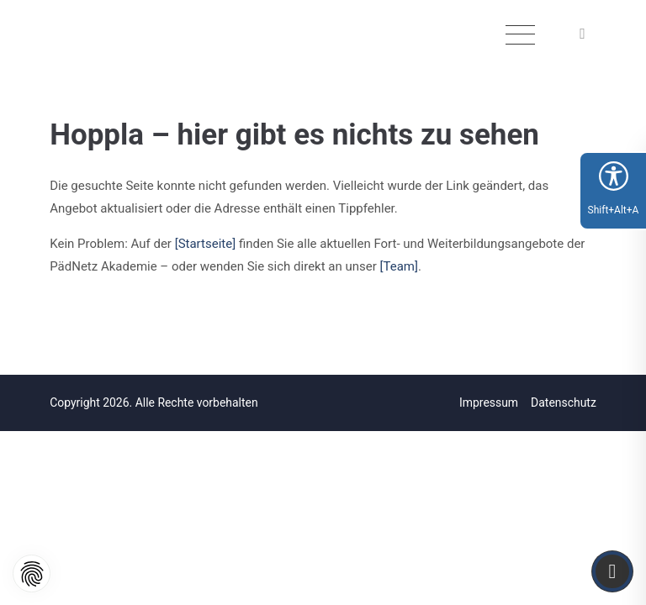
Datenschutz (563, 402)
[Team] (399, 266)
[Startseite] (205, 243)
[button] (584, 34)
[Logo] (114, 39)
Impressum (488, 402)
